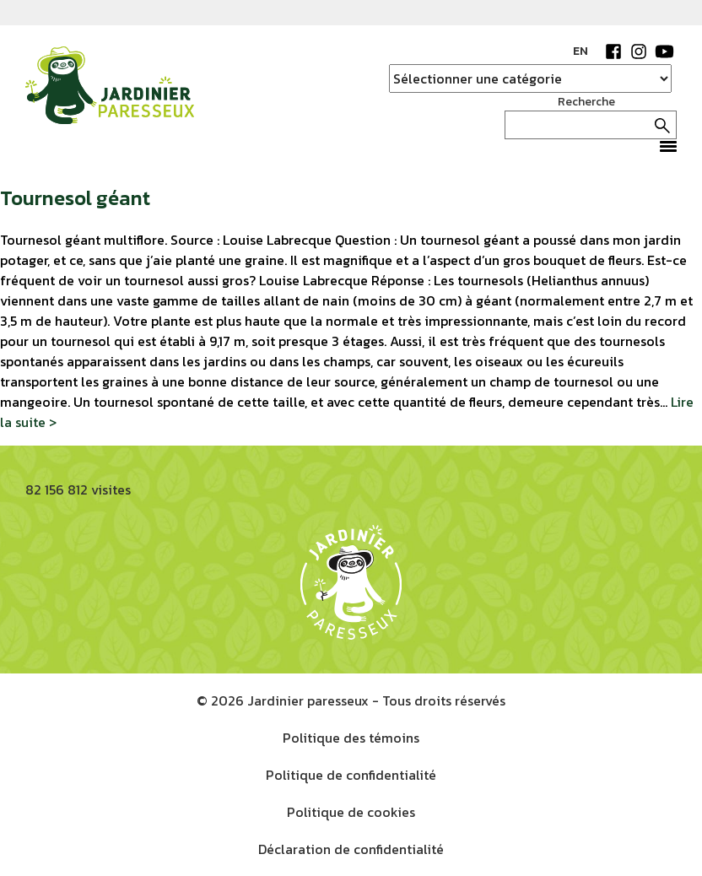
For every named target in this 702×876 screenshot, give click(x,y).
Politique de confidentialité (351, 775)
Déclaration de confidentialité (351, 849)
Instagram (638, 51)
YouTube (664, 51)
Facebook (613, 51)
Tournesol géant (75, 198)
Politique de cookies (351, 812)
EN (580, 51)
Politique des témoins (351, 737)
